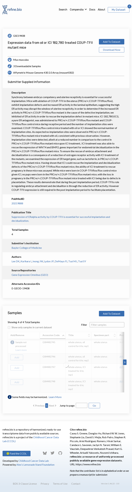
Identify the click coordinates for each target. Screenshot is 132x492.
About (101, 9)
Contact (75, 483)
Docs (92, 9)
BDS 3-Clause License (25, 483)
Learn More (55, 396)
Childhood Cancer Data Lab (33, 460)
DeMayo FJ (61, 261)
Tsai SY (82, 261)
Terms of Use (60, 483)
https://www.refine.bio (88, 464)
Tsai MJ (72, 261)
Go (94, 405)
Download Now (111, 49)
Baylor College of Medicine (27, 247)
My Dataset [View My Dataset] (118, 9)
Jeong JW (37, 261)
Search (63, 9)
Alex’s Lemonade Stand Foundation (35, 464)
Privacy (45, 483)
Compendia (77, 9)
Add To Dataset (111, 41)
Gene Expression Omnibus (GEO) (30, 274)
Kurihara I (26, 261)
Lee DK (16, 261)
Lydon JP (49, 261)
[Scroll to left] (7, 362)
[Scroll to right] (125, 362)
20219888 (17, 203)
